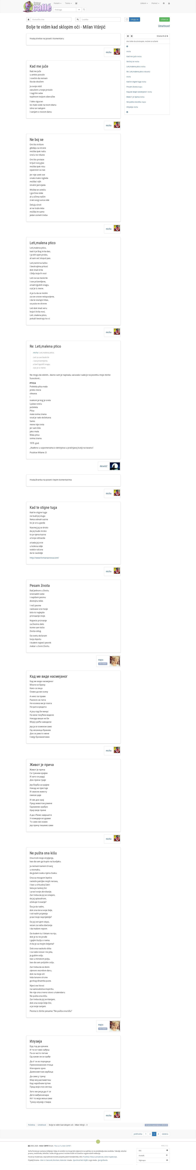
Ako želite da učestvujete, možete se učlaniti (142, 41)
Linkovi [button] (144, 3)
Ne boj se (132, 61)
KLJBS (86, 1160)
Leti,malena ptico (135, 66)
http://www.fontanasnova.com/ (44, 557)
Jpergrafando (103, 1160)
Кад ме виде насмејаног (139, 92)
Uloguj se (134, 19)
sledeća (165, 1134)
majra (101, 659)
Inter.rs (42, 1160)
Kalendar (63, 1160)
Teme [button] (68, 3)
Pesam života (134, 87)
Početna (31, 1125)
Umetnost (164, 26)
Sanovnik (49, 1160)
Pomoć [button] (155, 3)
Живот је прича (135, 97)
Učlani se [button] (164, 19)
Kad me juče (133, 56)
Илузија (132, 107)
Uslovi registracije (110, 1157)
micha (108, 52)
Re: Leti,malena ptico (138, 71)
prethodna (138, 1134)
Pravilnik (86, 1157)
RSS (153, 1151)
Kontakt (153, 1155)
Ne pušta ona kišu (136, 102)
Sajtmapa (153, 1160)
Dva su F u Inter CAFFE (62, 1146)
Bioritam (56, 1160)
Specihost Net (78, 1160)
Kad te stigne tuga (136, 81)
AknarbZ (103, 466)
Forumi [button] (57, 3)
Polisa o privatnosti (96, 1157)
